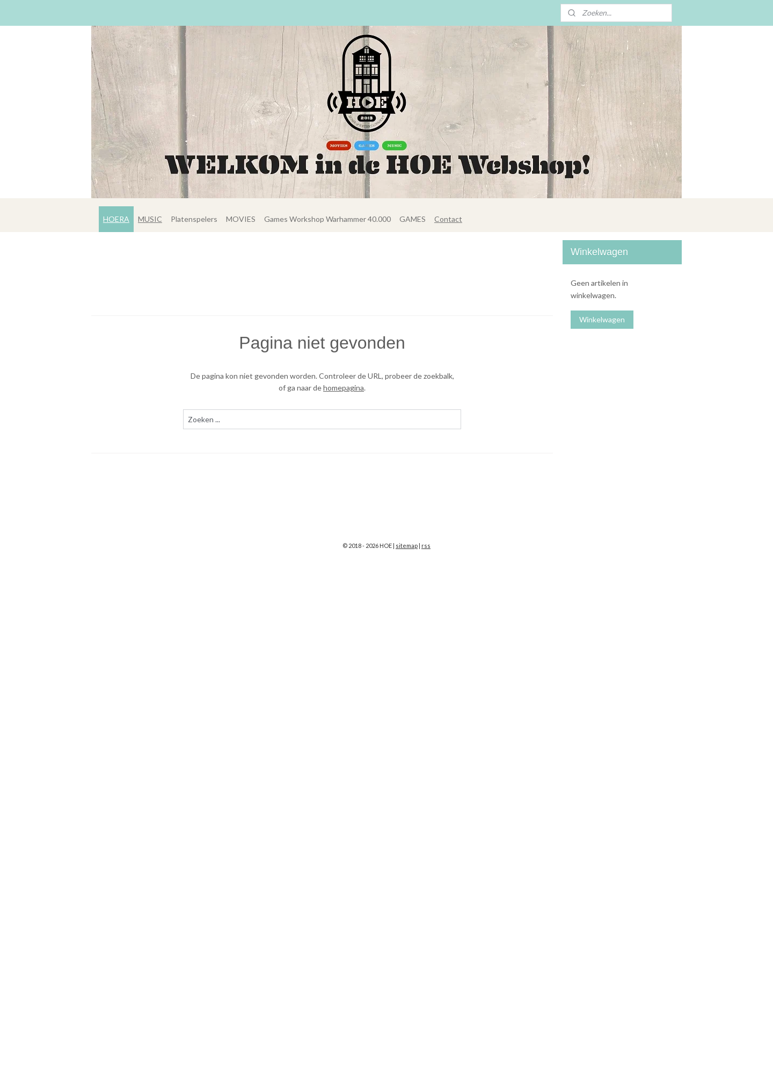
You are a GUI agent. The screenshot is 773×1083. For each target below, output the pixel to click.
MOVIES (241, 218)
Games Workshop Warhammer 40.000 (327, 218)
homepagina (343, 387)
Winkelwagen (602, 319)
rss (426, 545)
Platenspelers (194, 218)
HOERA (116, 218)
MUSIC (150, 218)
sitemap (407, 545)
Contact (448, 218)
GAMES (412, 218)
